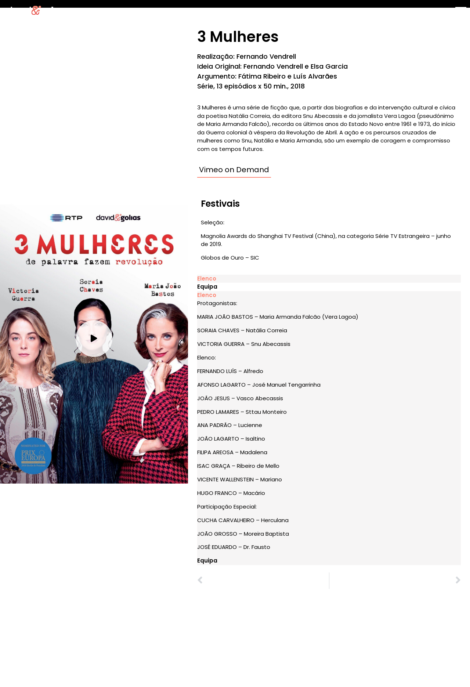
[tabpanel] (329, 425)
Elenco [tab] (206, 278)
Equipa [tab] (207, 286)
